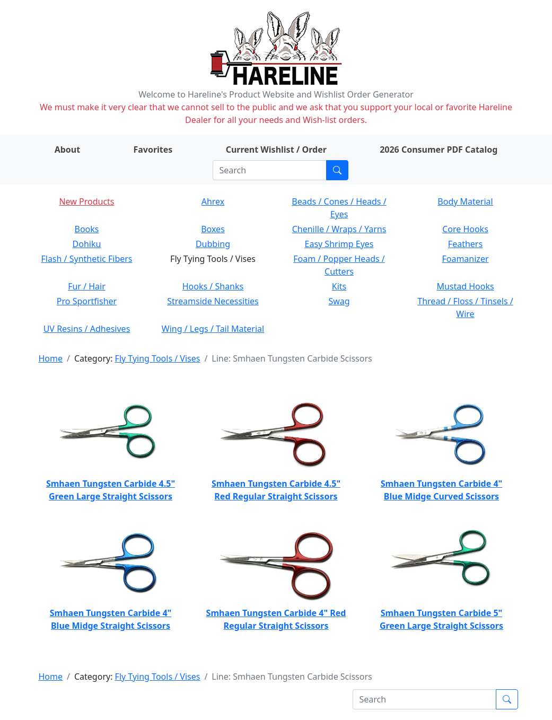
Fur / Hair (87, 286)
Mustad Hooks (465, 286)
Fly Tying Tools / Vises (157, 358)
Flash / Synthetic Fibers (86, 259)
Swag (338, 301)
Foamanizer (465, 259)
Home (51, 358)
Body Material (465, 201)
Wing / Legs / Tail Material (213, 329)
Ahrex (213, 201)
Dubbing (213, 244)
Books (87, 229)
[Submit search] (337, 170)
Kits (339, 286)
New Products (86, 201)
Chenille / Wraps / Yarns (339, 229)
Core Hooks (465, 229)
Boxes (213, 229)
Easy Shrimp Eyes (339, 244)
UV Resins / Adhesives (86, 329)
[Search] (270, 170)
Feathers (465, 244)
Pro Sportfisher (87, 301)
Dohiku (87, 244)
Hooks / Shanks (212, 286)
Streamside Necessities (213, 301)
